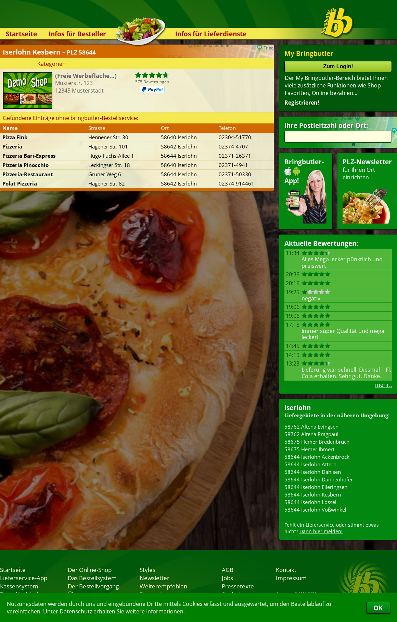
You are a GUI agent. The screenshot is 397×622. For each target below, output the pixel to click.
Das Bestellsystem (92, 578)
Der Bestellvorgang (93, 586)
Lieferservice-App (23, 578)
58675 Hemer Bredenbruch (316, 441)
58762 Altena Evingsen (311, 426)
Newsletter (154, 578)
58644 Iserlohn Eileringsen (315, 486)
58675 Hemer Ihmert (309, 449)
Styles (147, 569)
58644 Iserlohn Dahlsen (312, 471)
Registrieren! (301, 102)
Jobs (227, 578)
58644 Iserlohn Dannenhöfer (318, 479)
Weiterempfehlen (163, 586)
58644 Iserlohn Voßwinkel (315, 509)
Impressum (291, 578)
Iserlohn (297, 407)
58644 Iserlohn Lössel (310, 502)
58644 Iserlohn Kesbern (312, 494)
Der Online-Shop (90, 569)
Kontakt (286, 569)
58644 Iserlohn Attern (310, 464)
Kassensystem (19, 586)
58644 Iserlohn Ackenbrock (316, 456)
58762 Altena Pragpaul (311, 434)
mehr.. (383, 384)
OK (378, 607)
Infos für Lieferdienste (210, 33)
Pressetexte (238, 586)
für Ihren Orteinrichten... (367, 190)
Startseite (21, 33)
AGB (227, 569)
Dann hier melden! (321, 531)
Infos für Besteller (77, 33)
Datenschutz (76, 611)
